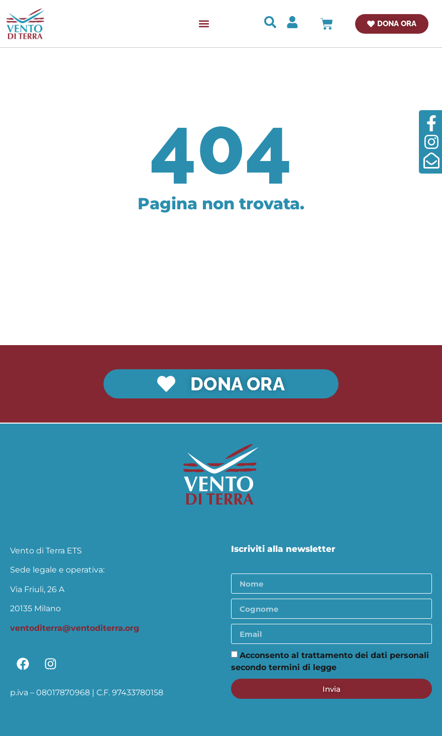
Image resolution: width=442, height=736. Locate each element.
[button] (204, 24)
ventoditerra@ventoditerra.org (74, 627)
